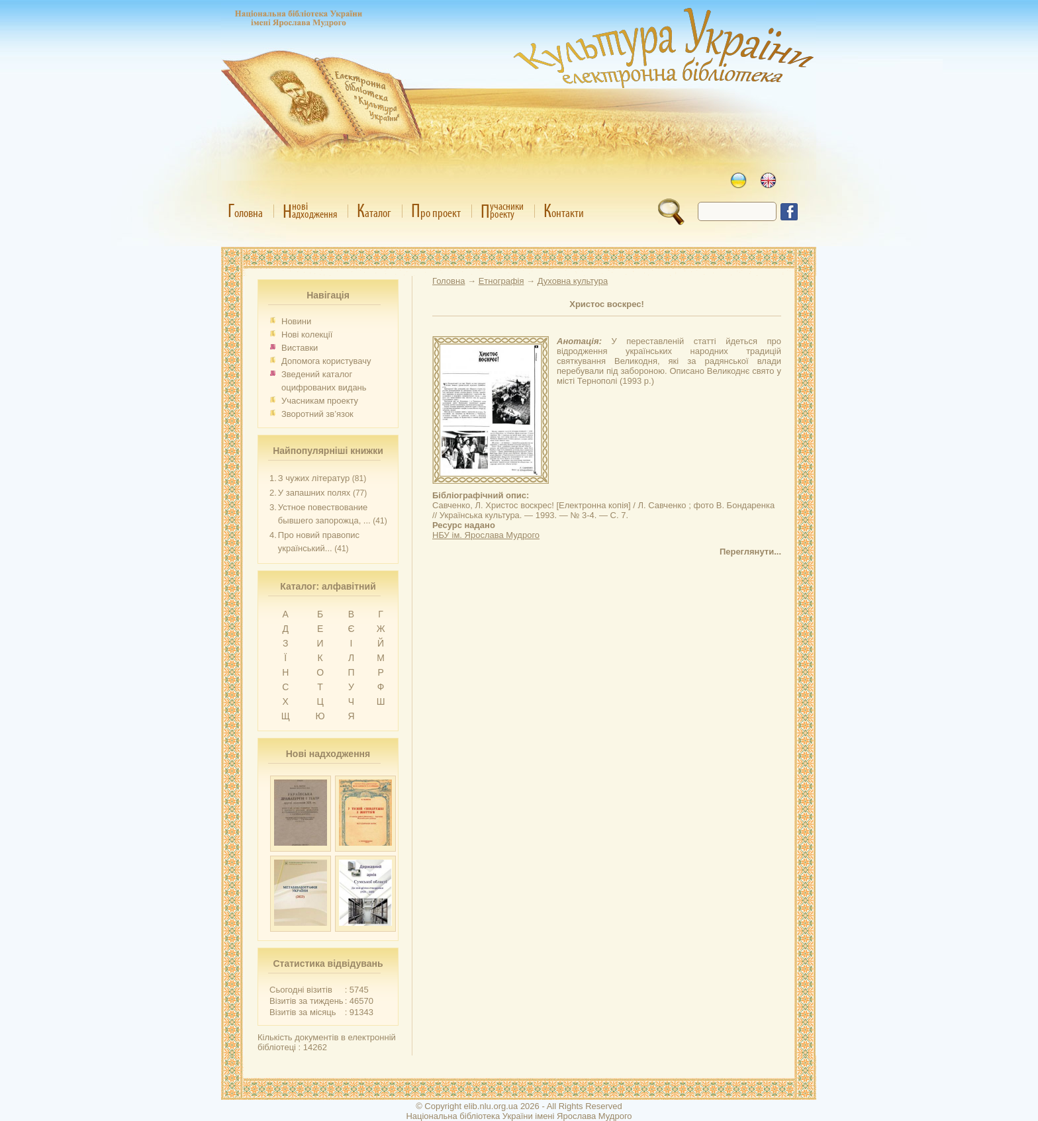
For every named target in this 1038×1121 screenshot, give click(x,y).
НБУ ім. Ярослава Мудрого (486, 535)
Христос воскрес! (606, 304)
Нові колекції (306, 334)
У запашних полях (314, 493)
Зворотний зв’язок (317, 414)
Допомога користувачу (326, 361)
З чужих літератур (314, 478)
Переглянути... (750, 552)
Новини (296, 321)
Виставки (299, 348)
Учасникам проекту (319, 401)
